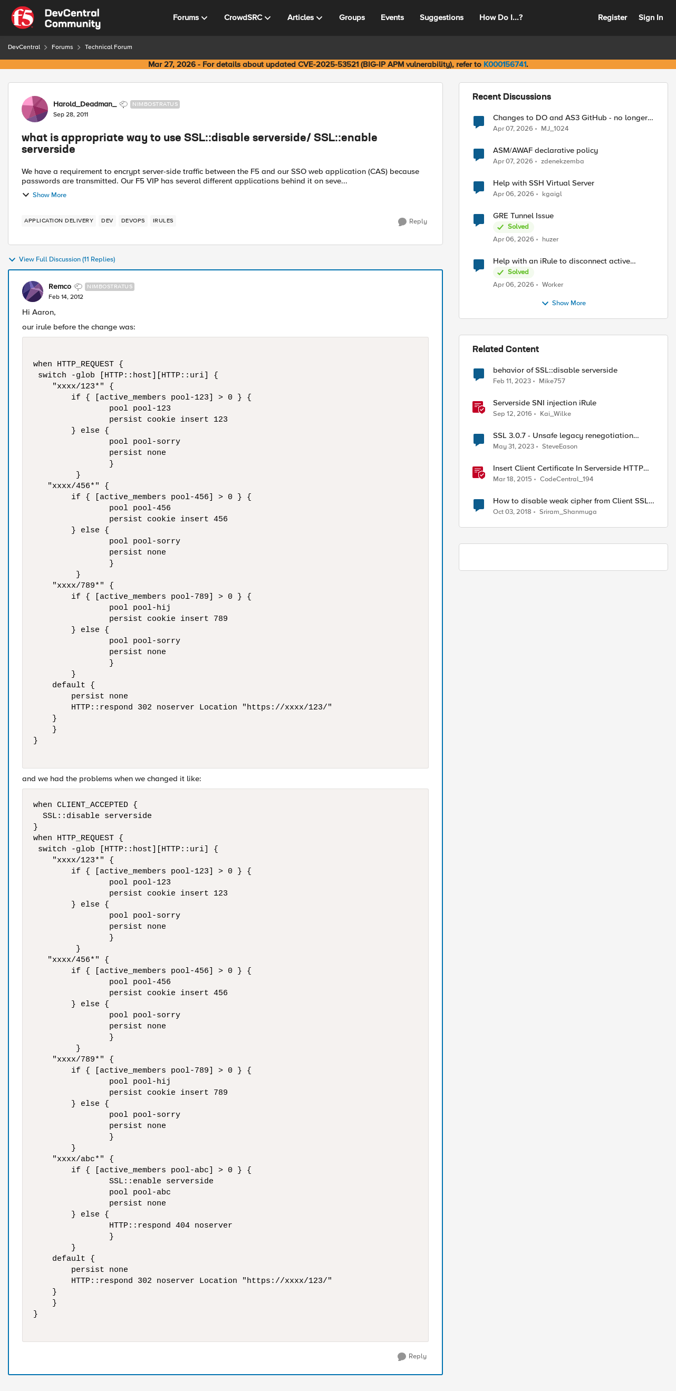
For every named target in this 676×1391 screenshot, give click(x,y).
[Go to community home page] (56, 18)
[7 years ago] (512, 512)
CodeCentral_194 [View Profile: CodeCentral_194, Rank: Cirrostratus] (566, 479)
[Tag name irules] (163, 221)
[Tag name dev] (107, 221)
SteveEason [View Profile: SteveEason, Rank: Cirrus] (559, 447)
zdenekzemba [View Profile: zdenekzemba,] (562, 162)
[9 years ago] (512, 414)
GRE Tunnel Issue (523, 215)
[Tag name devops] (133, 221)
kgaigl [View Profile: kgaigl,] (552, 194)
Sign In (651, 17)
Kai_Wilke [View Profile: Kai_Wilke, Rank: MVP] (555, 414)
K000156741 (505, 64)
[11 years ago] (512, 479)
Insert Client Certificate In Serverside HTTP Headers (568, 468)
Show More (44, 195)
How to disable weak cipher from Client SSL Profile (571, 501)
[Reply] (412, 222)
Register (612, 17)
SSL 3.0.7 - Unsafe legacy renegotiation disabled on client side (563, 435)
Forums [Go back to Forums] (62, 47)
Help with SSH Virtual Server (543, 183)
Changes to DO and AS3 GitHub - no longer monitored (570, 117)
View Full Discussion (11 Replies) (61, 260)
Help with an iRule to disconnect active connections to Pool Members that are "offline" (561, 261)
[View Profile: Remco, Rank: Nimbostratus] (32, 291)
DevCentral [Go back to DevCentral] (24, 47)
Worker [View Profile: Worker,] (552, 285)
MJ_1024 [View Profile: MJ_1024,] (554, 128)
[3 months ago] (513, 128)
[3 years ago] (512, 381)
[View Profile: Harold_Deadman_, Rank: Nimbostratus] (35, 109)
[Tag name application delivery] (59, 221)
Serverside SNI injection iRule (544, 402)
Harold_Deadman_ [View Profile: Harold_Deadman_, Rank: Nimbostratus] (85, 104)
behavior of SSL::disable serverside (555, 370)
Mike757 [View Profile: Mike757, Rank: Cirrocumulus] (552, 381)
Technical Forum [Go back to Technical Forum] (108, 47)
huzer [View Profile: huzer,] (550, 240)
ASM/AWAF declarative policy (545, 150)
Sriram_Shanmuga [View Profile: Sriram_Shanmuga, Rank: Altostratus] (568, 512)
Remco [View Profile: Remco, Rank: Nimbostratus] (60, 287)
